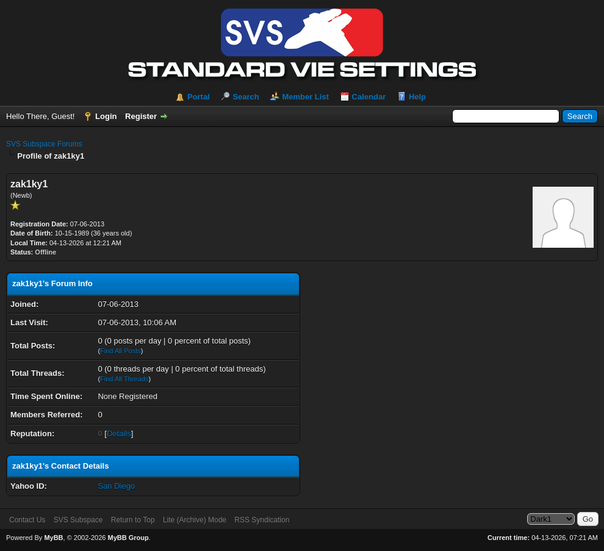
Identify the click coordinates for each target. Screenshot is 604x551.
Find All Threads (124, 379)
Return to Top (133, 520)
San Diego (116, 486)
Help (417, 96)
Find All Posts (120, 351)
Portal (198, 96)
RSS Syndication (261, 520)
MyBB (53, 537)
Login (106, 116)
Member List (305, 96)
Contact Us (27, 520)
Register (141, 116)
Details (119, 433)
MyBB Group (127, 537)
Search (245, 96)
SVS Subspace (78, 520)
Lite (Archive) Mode (194, 520)
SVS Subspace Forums (44, 144)
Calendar (369, 96)
